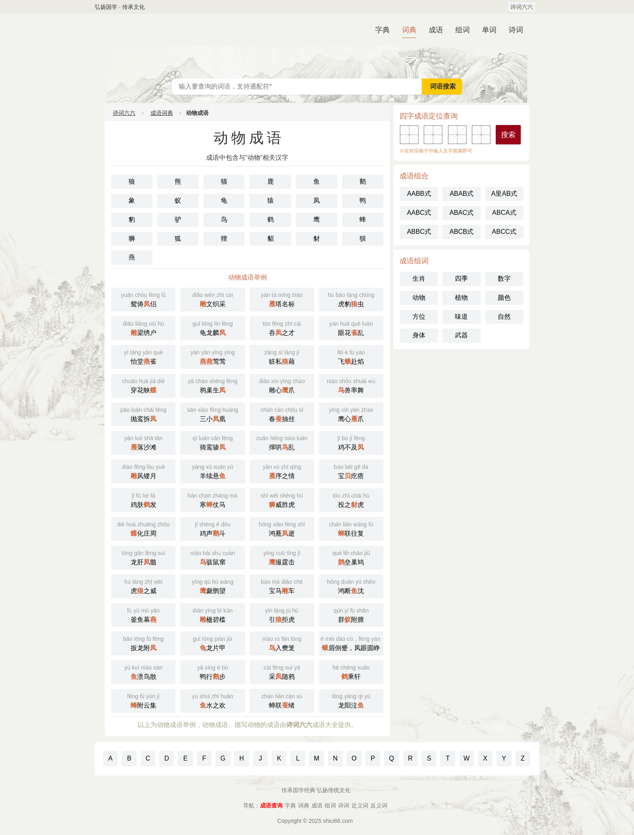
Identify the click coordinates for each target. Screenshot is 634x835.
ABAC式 (462, 212)
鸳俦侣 (143, 298)
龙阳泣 (351, 700)
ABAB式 (461, 193)
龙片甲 (212, 642)
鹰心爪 (351, 413)
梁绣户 (143, 327)
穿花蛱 (143, 385)
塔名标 (282, 298)
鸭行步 (212, 671)
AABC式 (419, 212)
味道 (461, 316)
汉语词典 (317, 46)
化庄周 (143, 528)
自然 (504, 316)
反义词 (378, 805)
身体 (418, 335)
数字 (504, 278)
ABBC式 (419, 231)
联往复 (351, 528)
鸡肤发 (143, 499)
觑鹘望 (212, 585)
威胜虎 (282, 499)
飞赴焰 (351, 356)
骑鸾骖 (212, 442)
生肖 (418, 278)
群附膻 (351, 614)
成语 (436, 30)
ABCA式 (504, 212)
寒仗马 (212, 499)
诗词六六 (521, 7)
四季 (461, 278)
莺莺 (212, 356)
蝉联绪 (282, 700)
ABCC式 (504, 231)
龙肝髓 (143, 557)
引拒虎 (282, 614)
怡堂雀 (143, 356)
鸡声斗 (212, 528)
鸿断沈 (351, 585)
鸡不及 (351, 442)
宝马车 (282, 585)
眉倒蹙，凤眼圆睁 (352, 642)
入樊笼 (282, 642)
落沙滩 (143, 442)
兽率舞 (351, 385)
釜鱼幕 (143, 614)
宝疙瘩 (351, 470)
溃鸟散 (143, 671)
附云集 (143, 700)
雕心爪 (282, 385)
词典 (409, 30)
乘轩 (351, 671)
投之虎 (351, 499)
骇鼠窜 (212, 557)
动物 (418, 297)
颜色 (504, 297)
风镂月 (143, 470)
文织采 (212, 298)
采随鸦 (282, 671)
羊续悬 (212, 470)
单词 (489, 30)
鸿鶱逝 (282, 528)
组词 (462, 30)
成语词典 (161, 113)
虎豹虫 (351, 298)
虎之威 (143, 585)
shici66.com (338, 821)
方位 (418, 316)
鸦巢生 (212, 385)
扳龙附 (143, 642)
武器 (461, 335)
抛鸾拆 (143, 413)
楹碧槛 (212, 614)
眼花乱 (351, 327)
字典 (382, 30)
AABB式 (419, 193)
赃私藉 (282, 356)
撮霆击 (282, 557)
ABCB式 (462, 231)
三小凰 (212, 413)
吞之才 (282, 327)
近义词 (359, 805)
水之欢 (212, 700)
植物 (461, 297)
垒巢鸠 (351, 557)
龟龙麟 (212, 327)
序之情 (282, 470)
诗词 (516, 30)
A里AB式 (504, 193)
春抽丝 (282, 413)
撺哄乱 (282, 442)
